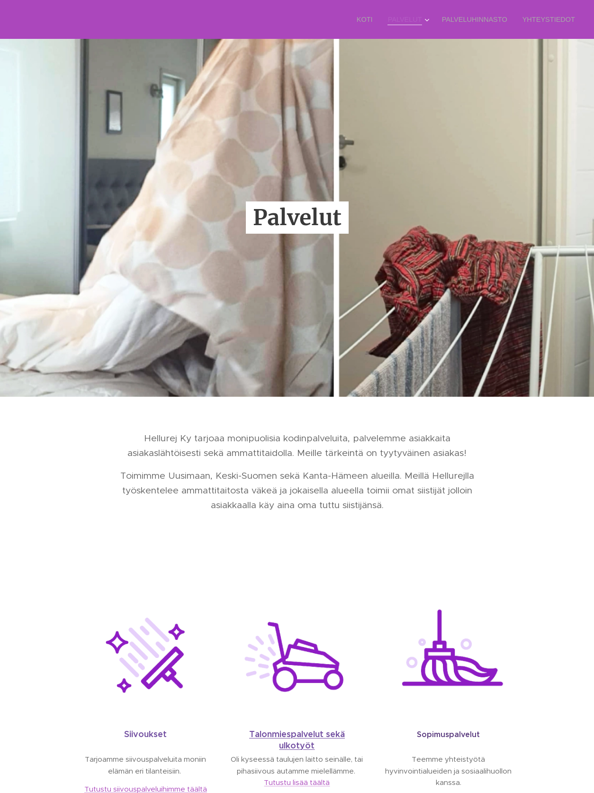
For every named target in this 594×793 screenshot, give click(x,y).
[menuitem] (373, 19)
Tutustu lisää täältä (297, 782)
